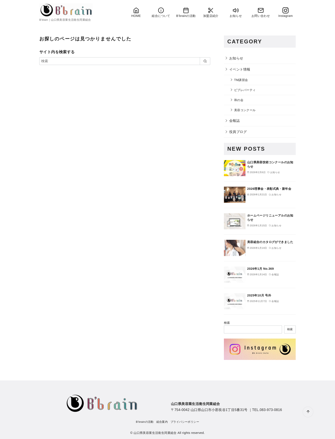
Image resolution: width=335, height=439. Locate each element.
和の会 (238, 100)
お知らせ (236, 12)
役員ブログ (238, 132)
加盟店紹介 (211, 12)
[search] (205, 61)
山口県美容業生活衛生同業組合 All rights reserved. (169, 433)
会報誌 (234, 120)
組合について (161, 12)
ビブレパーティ (245, 90)
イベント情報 (239, 69)
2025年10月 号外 (259, 295)
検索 (227, 322)
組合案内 (162, 421)
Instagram (285, 12)
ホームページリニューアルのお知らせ (270, 217)
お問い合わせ (260, 12)
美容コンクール (245, 110)
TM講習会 (241, 80)
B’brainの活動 (186, 12)
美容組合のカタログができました (270, 242)
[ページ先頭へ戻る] (308, 412)
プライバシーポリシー (184, 421)
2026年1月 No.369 (260, 268)
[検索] (124, 61)
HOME (136, 12)
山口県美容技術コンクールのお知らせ (270, 164)
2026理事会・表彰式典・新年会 (269, 188)
